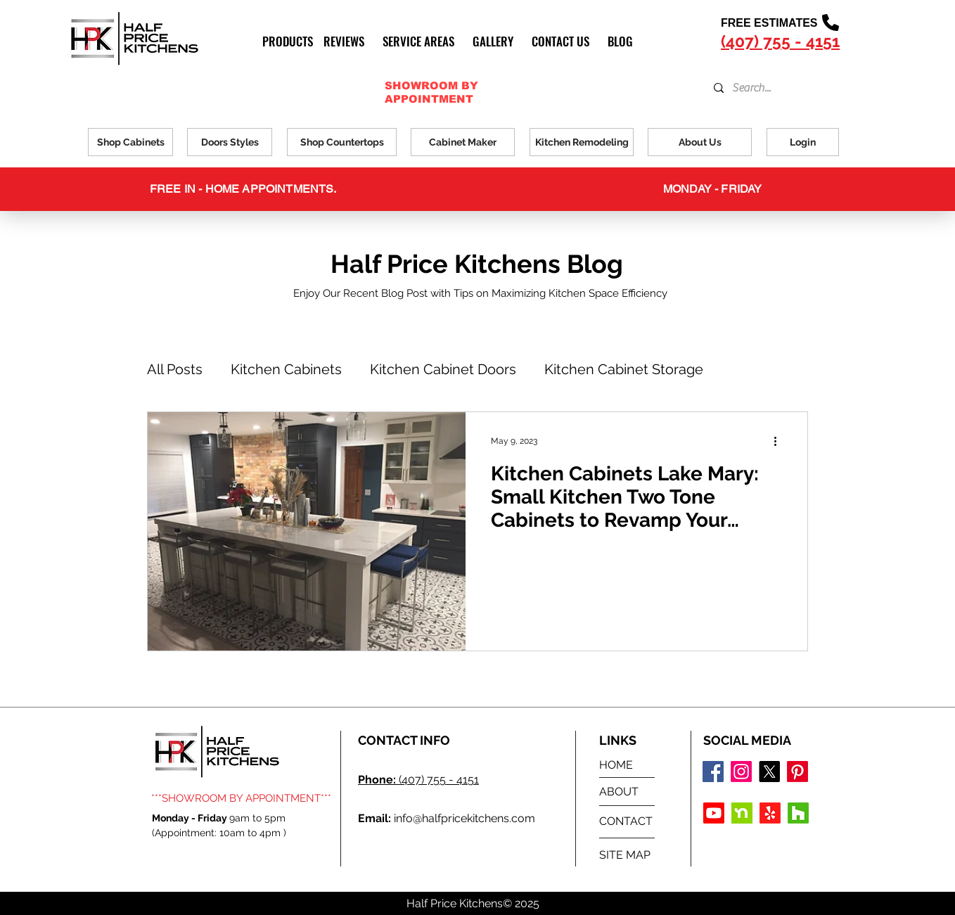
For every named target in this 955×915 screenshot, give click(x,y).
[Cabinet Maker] (463, 142)
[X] (769, 771)
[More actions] (779, 441)
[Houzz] (798, 813)
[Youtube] (713, 813)
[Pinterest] (797, 771)
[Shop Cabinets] (130, 142)
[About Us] (700, 142)
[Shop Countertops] (342, 142)
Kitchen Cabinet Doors (443, 369)
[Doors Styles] (229, 142)
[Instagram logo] (741, 771)
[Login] (803, 142)
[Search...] (762, 88)
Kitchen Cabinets (286, 369)
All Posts (175, 369)
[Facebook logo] (713, 771)
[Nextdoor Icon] (741, 813)
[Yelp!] (770, 813)
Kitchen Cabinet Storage (623, 369)
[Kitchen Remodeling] (582, 142)
